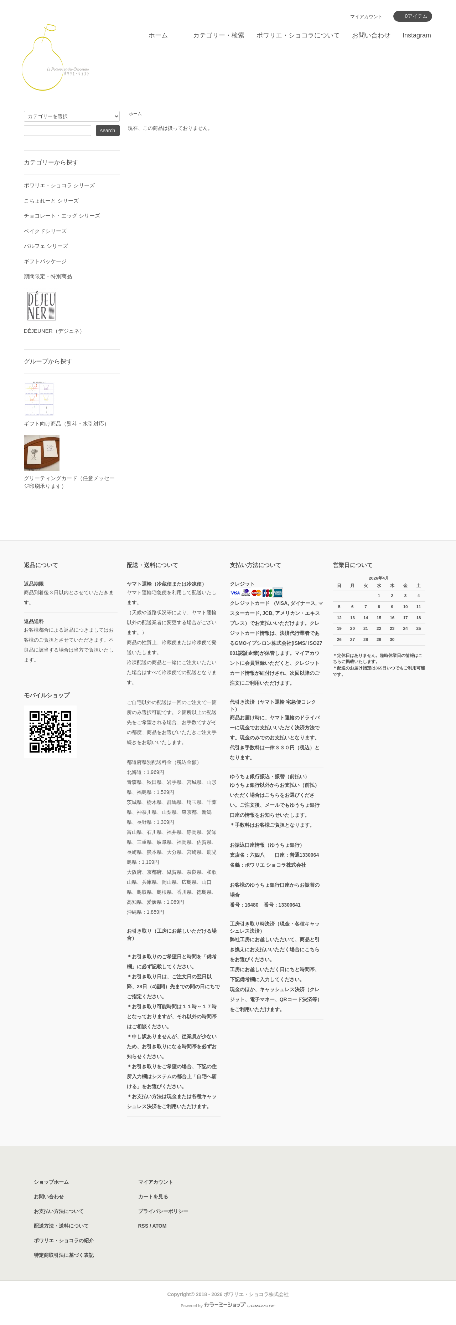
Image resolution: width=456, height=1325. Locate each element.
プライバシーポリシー (163, 1211)
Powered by (228, 1306)
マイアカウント (366, 16)
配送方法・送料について (61, 1226)
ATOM (159, 1226)
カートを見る (153, 1196)
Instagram (417, 35)
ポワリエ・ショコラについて (298, 35)
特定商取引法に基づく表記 (64, 1255)
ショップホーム (51, 1182)
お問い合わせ (371, 35)
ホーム (158, 35)
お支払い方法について (59, 1211)
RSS (143, 1226)
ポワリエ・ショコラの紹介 (64, 1240)
